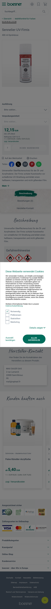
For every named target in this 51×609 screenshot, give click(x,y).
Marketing (13, 322)
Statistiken (13, 318)
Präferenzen (13, 315)
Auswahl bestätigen (10, 339)
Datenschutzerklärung (14, 306)
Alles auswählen (34, 339)
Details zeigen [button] (37, 328)
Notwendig (13, 311)
